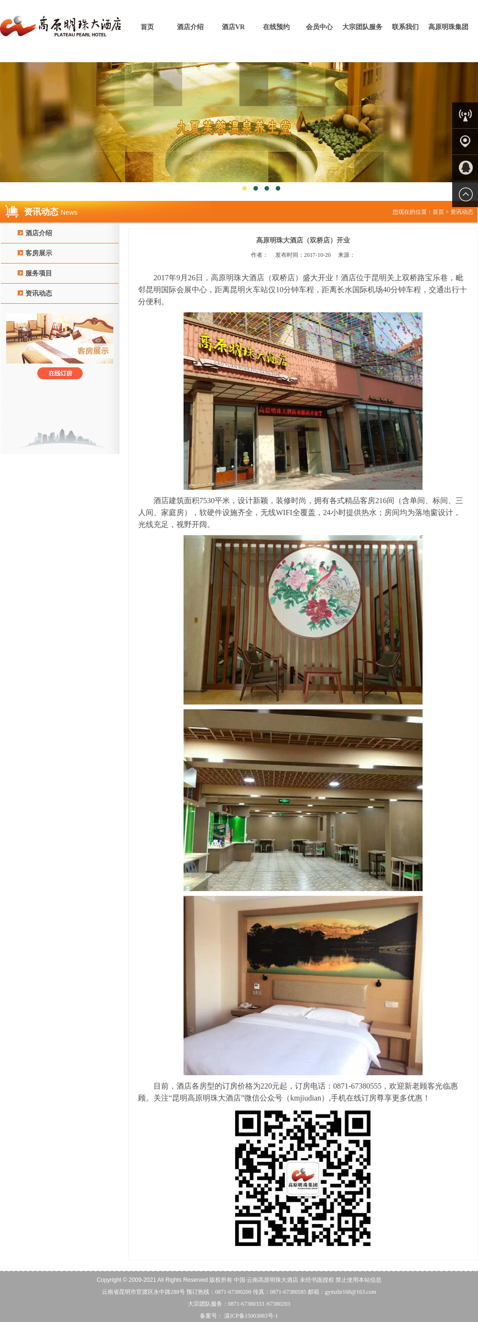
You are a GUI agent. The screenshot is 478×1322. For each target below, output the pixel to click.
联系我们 (405, 27)
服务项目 (38, 273)
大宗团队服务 (362, 27)
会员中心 (319, 27)
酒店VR (233, 27)
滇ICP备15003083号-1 (250, 1315)
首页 (147, 27)
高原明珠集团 (448, 27)
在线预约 (276, 27)
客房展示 (38, 253)
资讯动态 (38, 293)
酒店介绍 (190, 27)
